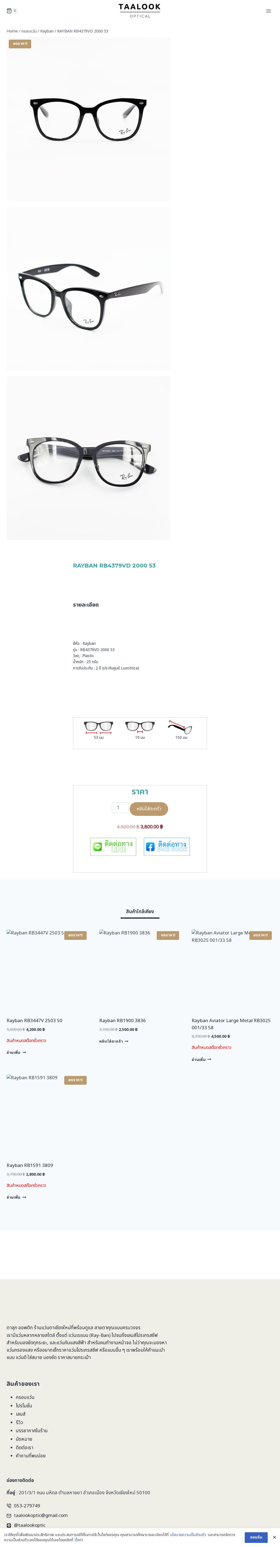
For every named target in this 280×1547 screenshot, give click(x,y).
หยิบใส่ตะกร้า (148, 809)
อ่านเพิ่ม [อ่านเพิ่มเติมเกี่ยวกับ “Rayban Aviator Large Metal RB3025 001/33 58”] (201, 1059)
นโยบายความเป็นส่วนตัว (188, 1537)
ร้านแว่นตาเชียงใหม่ (52, 1327)
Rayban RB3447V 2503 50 (34, 1020)
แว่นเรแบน (78, 1335)
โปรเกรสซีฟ (147, 1335)
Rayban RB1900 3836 (122, 1020)
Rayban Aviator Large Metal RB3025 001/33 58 (231, 1024)
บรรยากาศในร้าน (32, 1430)
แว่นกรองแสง (20, 1350)
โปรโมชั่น (24, 1406)
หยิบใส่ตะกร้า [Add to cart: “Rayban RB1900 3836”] (114, 1041)
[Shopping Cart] (12, 11)
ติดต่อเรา (24, 1447)
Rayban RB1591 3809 (30, 1165)
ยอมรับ (256, 1540)
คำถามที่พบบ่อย (31, 1456)
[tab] (140, 913)
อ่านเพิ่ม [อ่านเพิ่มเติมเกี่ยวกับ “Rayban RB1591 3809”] (16, 1197)
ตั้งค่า (79, 1543)
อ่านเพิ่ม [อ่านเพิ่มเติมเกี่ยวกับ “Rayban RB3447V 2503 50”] (16, 1052)
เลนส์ (20, 1414)
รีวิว (19, 1422)
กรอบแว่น (25, 1397)
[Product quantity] (120, 807)
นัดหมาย (24, 1439)
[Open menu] (268, 11)
